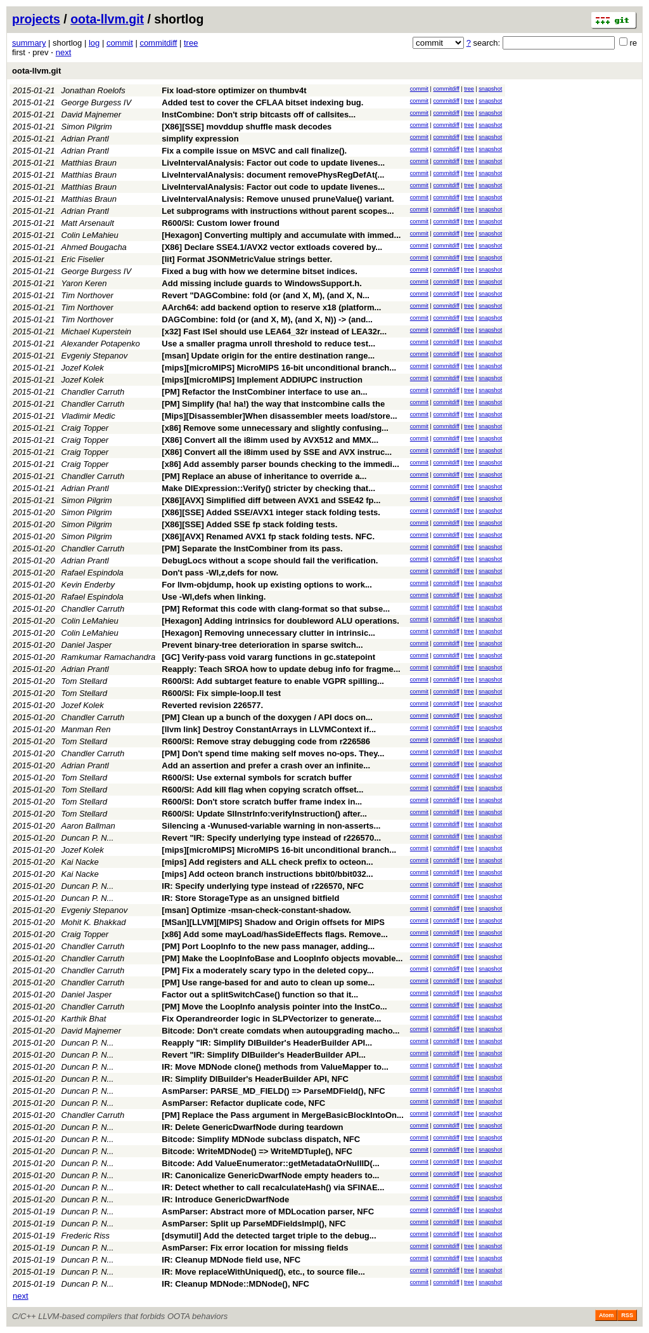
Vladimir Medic (88, 416)
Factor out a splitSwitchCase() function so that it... (260, 994)
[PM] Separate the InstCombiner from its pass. (252, 548)
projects (36, 19)
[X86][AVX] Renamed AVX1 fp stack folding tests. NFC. (268, 536)
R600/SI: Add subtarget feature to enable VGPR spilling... (273, 681)
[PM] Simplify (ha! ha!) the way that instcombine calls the (273, 404)
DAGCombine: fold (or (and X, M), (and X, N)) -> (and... (267, 319)
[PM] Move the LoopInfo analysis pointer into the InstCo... (274, 1006)
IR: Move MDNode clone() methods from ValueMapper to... (275, 1067)
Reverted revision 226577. (212, 705)
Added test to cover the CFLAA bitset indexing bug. (262, 102)
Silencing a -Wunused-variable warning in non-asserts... (271, 826)
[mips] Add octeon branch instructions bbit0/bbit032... (267, 874)
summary (29, 43)
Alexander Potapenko (100, 343)
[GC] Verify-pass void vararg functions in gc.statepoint (268, 657)
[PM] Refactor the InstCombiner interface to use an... (264, 392)
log (94, 43)
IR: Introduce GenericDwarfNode (225, 1199)
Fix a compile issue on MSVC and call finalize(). (254, 150)
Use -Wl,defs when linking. (214, 596)
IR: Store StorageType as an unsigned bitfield (250, 898)
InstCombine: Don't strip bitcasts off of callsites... (259, 114)
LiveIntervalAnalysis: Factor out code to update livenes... (273, 162)
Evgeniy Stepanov (94, 355)
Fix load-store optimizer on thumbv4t (234, 90)
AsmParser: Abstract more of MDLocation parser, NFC (268, 1211)
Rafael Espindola (92, 572)
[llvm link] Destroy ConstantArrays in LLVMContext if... (269, 729)
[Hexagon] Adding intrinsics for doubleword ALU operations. (280, 621)
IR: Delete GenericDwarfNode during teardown (252, 1127)
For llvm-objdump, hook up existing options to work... (267, 584)
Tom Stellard (84, 681)
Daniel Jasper (86, 645)
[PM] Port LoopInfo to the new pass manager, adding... (268, 946)
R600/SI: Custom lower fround (221, 223)
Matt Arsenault (87, 223)
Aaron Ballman (88, 826)
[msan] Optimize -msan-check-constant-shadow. (256, 910)
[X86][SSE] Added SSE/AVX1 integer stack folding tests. (271, 512)
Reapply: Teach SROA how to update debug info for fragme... (281, 669)
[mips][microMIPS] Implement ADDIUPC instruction (262, 379)
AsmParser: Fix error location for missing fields (255, 1247)
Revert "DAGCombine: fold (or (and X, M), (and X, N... (265, 295)
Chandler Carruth (93, 392)
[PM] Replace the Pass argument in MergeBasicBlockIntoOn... (282, 1115)
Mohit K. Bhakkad (93, 922)
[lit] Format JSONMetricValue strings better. (247, 259)
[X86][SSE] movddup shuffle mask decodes (246, 126)
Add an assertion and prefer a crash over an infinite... (266, 765)
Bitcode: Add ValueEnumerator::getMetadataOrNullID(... (270, 1163)
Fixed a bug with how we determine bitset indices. (259, 271)
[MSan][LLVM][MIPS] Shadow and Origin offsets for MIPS (273, 922)
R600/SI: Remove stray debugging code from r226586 (266, 741)
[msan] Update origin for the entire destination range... (268, 355)
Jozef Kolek (82, 367)
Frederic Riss (85, 1235)
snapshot (490, 89)
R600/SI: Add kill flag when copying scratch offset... (262, 789)
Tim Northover (87, 295)
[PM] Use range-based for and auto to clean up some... (268, 982)
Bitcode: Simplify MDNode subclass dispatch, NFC (261, 1139)
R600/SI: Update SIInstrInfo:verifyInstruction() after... (264, 813)
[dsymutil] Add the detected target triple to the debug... (269, 1235)
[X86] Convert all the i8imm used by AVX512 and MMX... (270, 440)
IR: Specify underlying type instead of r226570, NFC (263, 886)
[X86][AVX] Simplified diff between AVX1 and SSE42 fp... (271, 500)
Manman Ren (86, 729)
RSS (627, 1315)
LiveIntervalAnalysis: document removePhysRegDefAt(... (273, 175)
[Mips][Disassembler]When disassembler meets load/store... (279, 416)
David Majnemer (91, 114)
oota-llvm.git (107, 19)
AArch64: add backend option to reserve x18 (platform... (271, 307)
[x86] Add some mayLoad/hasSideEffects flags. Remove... (274, 934)
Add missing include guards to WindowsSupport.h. (262, 283)
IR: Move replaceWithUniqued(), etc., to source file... (263, 1272)
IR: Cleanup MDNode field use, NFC (231, 1259)
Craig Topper (85, 428)
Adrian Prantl (85, 138)
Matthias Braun (89, 162)
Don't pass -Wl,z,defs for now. (220, 572)
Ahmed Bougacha (94, 247)
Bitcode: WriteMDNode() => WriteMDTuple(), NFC (257, 1151)
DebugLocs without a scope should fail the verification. (270, 560)
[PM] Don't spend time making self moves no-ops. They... (273, 753)
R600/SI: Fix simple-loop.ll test (221, 693)
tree (191, 43)
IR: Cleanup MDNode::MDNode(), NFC (235, 1284)
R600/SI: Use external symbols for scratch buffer (257, 777)
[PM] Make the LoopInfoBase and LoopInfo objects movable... (282, 958)
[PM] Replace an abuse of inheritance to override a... (264, 476)
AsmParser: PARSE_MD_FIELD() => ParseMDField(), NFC (273, 1091)
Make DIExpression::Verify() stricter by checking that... (268, 488)
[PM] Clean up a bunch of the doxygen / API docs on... (267, 717)
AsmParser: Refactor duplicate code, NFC (243, 1103)
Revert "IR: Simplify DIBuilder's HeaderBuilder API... (264, 1055)
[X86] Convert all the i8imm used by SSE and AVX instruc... (277, 452)
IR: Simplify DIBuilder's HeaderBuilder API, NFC (255, 1079)
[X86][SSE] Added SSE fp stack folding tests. (249, 524)
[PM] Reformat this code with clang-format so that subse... (276, 609)
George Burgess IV (96, 102)
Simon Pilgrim (86, 126)
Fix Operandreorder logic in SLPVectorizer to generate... (271, 1018)
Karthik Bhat (83, 1018)
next (64, 52)
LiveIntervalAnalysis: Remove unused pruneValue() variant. (278, 199)
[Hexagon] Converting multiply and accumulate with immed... (281, 235)
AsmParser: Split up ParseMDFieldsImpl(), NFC (253, 1223)
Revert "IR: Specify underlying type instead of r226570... (271, 838)
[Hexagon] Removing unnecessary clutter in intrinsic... (268, 633)
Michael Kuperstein (96, 331)
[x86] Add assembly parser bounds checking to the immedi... (280, 464)
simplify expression (200, 138)
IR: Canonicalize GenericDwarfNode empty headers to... (270, 1175)
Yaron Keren (84, 283)
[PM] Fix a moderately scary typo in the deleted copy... (267, 970)
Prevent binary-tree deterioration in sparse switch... (262, 645)
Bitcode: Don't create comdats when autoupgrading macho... (280, 1030)
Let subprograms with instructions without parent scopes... (278, 211)
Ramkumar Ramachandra (108, 657)
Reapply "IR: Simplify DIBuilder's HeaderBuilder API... (267, 1042)
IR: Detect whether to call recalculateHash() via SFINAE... (273, 1187)
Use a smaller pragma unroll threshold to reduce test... (268, 343)
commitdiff (158, 43)
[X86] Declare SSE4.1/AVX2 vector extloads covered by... (272, 247)
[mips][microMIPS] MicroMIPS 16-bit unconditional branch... (279, 367)
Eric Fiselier (83, 259)
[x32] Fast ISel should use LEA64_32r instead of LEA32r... (274, 331)
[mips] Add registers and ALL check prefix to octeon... (267, 862)
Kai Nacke (80, 862)
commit (119, 43)
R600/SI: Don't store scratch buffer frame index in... (262, 801)
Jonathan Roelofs (93, 90)
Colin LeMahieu (90, 235)
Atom (606, 1315)
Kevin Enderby (88, 584)
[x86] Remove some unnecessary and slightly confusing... (275, 428)
